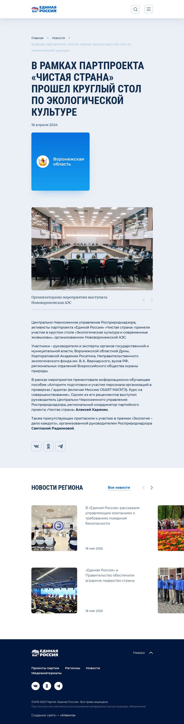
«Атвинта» (67, 715)
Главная (37, 38)
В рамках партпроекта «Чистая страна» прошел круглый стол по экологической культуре (81, 47)
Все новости (119, 488)
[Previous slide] (143, 300)
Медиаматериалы (46, 673)
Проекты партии (45, 668)
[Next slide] (152, 300)
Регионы (72, 668)
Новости (58, 38)
